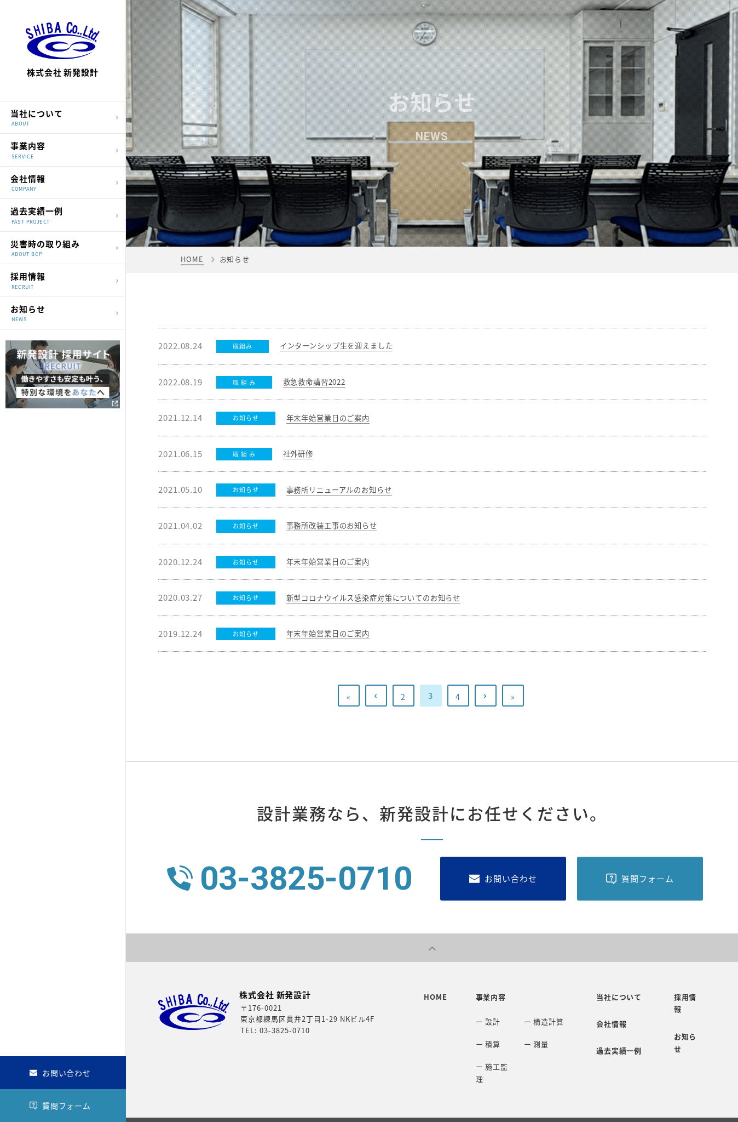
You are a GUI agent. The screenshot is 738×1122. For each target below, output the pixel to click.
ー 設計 (482, 1016)
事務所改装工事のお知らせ (338, 526)
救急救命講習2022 (319, 382)
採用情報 (59, 280)
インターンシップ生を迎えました (345, 346)
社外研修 (300, 454)
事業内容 (59, 149)
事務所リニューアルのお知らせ (347, 489)
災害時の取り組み (59, 247)
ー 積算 (482, 1034)
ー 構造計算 (538, 1016)
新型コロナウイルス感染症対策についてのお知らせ (386, 597)
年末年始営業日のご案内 (334, 418)
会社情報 (59, 182)
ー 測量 (531, 1034)
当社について (59, 116)
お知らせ (59, 312)
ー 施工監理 (490, 1052)
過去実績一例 (59, 214)
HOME (192, 259)
